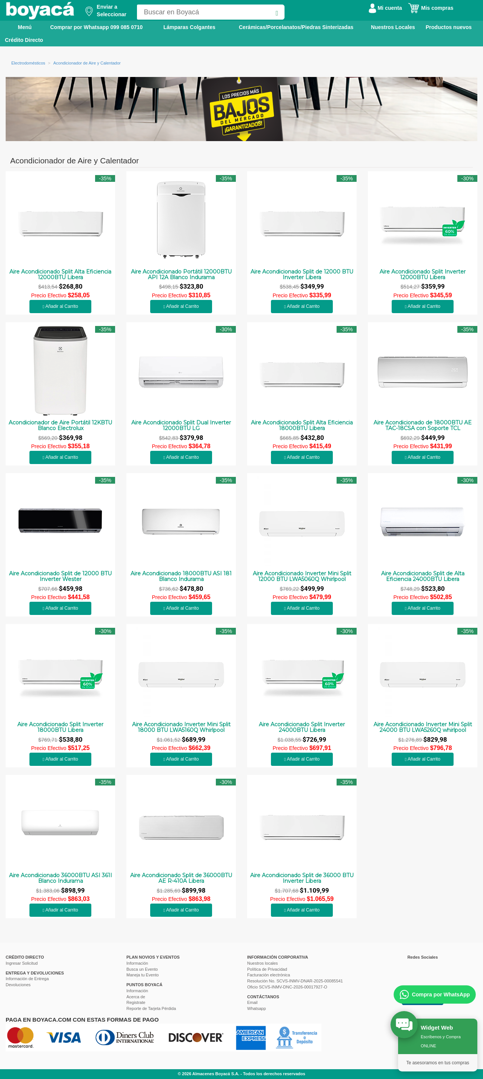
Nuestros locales (262, 963)
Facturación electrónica (268, 975)
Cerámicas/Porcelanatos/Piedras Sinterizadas (296, 27)
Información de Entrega (27, 978)
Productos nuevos (449, 27)
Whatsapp (256, 1008)
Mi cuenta (385, 8)
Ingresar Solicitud (22, 963)
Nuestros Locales (393, 27)
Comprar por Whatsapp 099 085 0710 (96, 27)
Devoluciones (18, 984)
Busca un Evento (142, 969)
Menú (19, 26)
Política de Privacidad (267, 969)
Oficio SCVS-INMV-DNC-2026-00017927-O (287, 987)
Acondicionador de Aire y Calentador (87, 63)
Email (252, 1002)
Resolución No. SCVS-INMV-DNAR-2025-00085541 (295, 981)
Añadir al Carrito (60, 306)
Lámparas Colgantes (189, 27)
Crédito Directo (24, 40)
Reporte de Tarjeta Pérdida (151, 1008)
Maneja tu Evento (142, 975)
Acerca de (135, 996)
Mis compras (430, 8)
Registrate (135, 1002)
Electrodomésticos (28, 63)
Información (137, 963)
